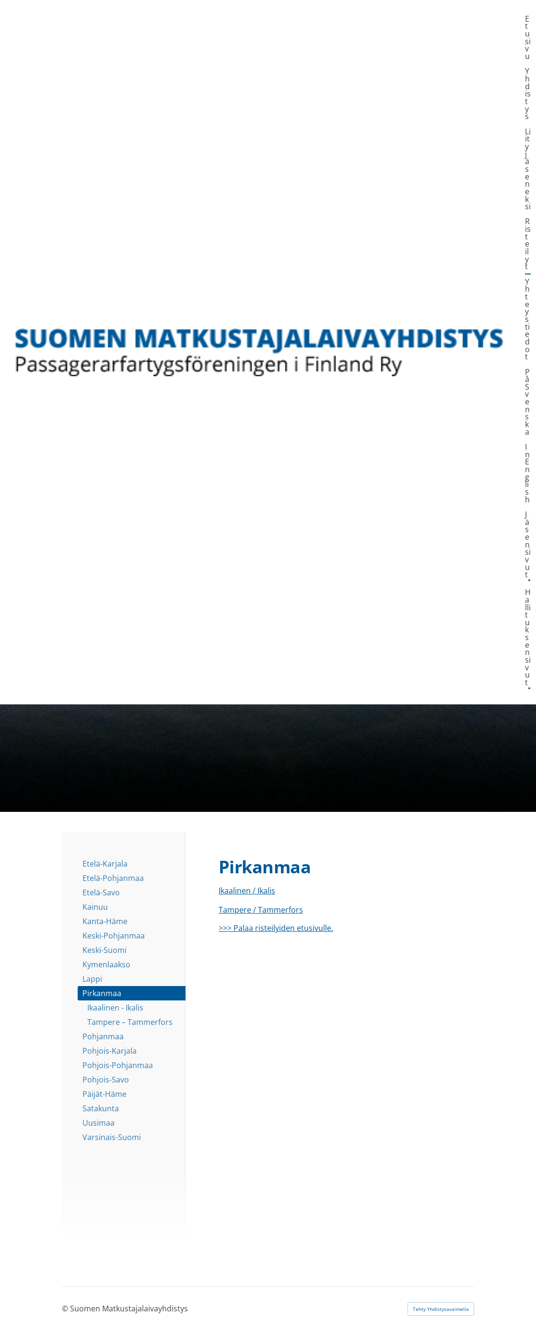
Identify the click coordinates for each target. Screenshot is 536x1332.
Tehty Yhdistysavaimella (441, 1309)
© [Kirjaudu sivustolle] (66, 1308)
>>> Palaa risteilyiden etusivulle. (276, 928)
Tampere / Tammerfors (261, 909)
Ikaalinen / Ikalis (247, 890)
